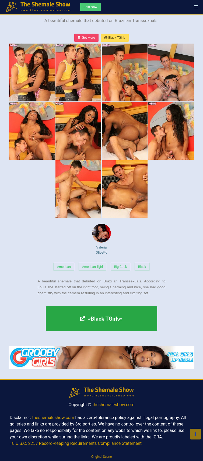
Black (142, 267)
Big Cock (120, 267)
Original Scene (101, 457)
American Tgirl (92, 267)
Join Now (90, 7)
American (64, 267)
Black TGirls (114, 38)
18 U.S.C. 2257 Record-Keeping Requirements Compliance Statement (76, 443)
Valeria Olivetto (101, 239)
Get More (86, 38)
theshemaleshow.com (113, 404)
